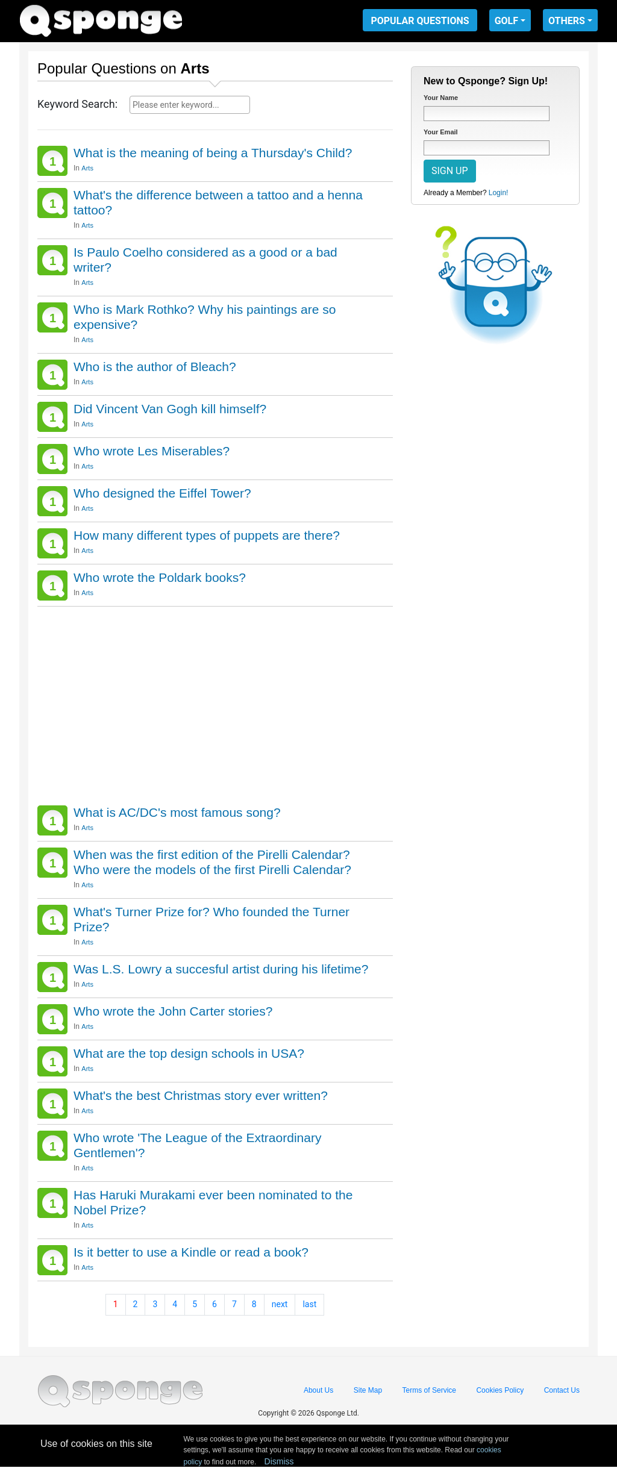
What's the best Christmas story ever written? (201, 1095)
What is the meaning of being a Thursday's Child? (213, 153)
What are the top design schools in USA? (189, 1053)
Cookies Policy (500, 1390)
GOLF (506, 21)
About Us (318, 1390)
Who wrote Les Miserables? (152, 451)
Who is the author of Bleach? (155, 366)
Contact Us (562, 1390)
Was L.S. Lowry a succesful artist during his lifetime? (221, 969)
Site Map (368, 1390)
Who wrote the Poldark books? (160, 577)
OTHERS (566, 21)
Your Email (441, 132)
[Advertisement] (215, 703)
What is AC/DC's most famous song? (177, 812)
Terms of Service (429, 1390)
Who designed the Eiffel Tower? (162, 493)
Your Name (441, 97)
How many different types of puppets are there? (207, 535)
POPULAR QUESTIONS (420, 21)
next (280, 1304)
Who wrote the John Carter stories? (173, 1011)
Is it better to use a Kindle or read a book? (191, 1252)
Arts (87, 168)
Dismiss (279, 1461)
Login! (499, 193)
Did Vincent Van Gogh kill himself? (170, 409)
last (309, 1304)
